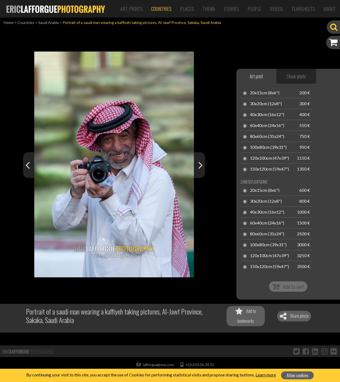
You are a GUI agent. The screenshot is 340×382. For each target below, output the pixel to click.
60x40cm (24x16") (267, 126)
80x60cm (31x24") (267, 136)
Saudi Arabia (48, 22)
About (330, 8)
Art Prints (131, 8)
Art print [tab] (256, 76)
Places (187, 8)
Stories (231, 8)
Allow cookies (297, 375)
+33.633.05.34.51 (197, 365)
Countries (161, 8)
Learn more (266, 374)
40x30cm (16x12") (267, 115)
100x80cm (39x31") (268, 147)
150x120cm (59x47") (269, 169)
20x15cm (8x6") (264, 93)
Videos (276, 8)
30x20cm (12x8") (266, 104)
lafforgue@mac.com (155, 365)
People (254, 8)
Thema (208, 8)
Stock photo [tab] (296, 76)
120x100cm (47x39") (269, 158)
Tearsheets (303, 8)
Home (9, 22)
